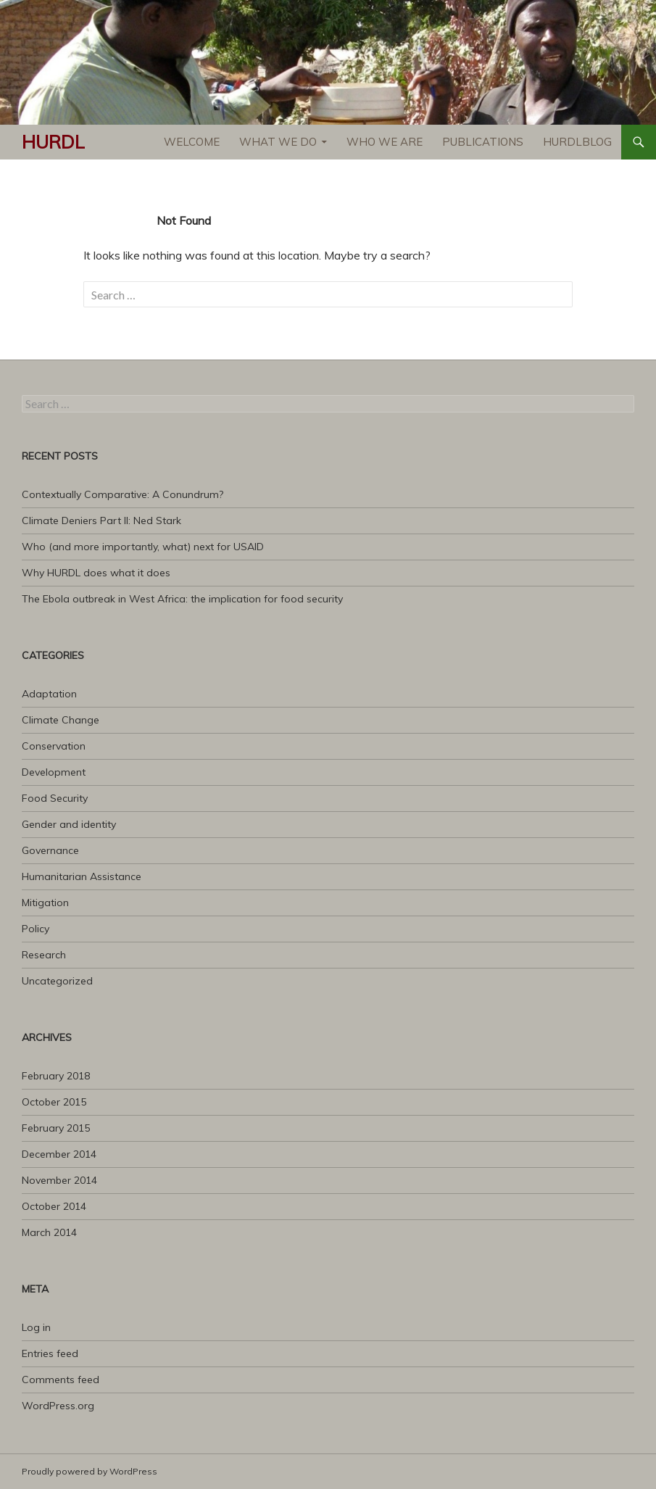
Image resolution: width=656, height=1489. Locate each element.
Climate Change (60, 719)
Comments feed (60, 1379)
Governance (50, 850)
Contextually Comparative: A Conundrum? (122, 494)
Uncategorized (57, 980)
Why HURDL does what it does (96, 572)
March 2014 (49, 1232)
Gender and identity (69, 824)
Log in (36, 1327)
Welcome (192, 142)
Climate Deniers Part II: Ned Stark (101, 520)
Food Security (55, 798)
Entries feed (50, 1353)
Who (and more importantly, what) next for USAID (143, 546)
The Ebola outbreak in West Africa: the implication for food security (182, 598)
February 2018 (56, 1075)
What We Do (278, 142)
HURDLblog (577, 142)
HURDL (53, 141)
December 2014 (59, 1154)
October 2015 (54, 1101)
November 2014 (59, 1180)
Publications (482, 142)
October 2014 (54, 1206)
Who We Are (384, 142)
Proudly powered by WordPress (89, 1471)
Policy (35, 928)
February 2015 (56, 1128)
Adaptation (49, 693)
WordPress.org (58, 1405)
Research (44, 954)
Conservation (54, 745)
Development (54, 772)
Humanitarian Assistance (81, 876)
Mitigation (45, 902)
